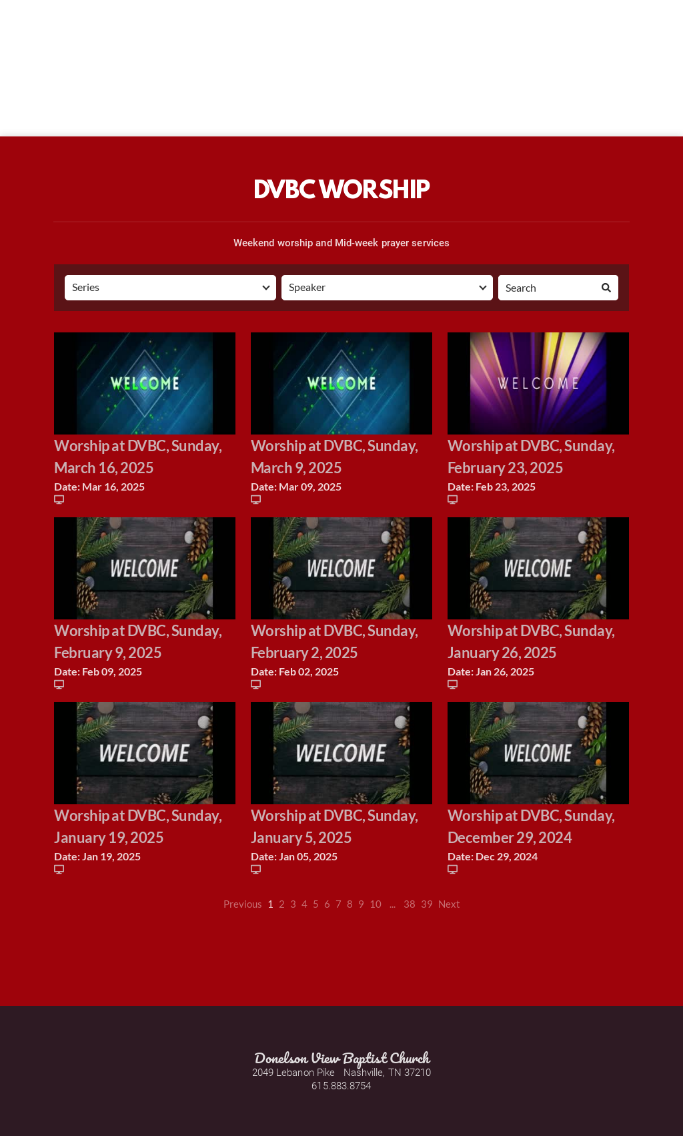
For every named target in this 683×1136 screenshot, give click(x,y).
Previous (242, 904)
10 (376, 904)
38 (410, 904)
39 (427, 904)
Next (449, 904)
